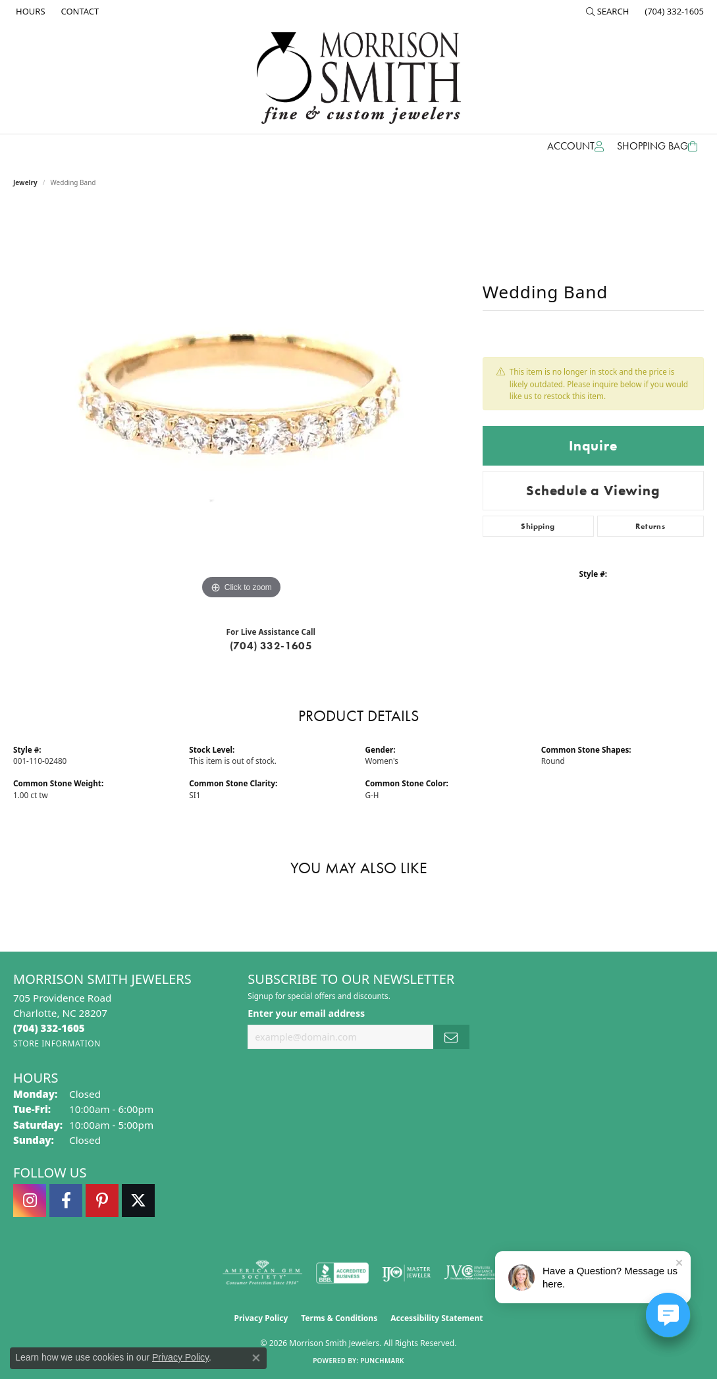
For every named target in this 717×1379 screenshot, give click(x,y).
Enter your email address (306, 1013)
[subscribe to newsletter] (451, 1037)
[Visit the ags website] (262, 1273)
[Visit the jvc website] (469, 1273)
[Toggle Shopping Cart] (657, 146)
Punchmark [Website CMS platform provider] (382, 1360)
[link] (29, 11)
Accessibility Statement (436, 1318)
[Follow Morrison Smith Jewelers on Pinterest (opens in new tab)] (102, 1200)
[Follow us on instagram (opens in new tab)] (29, 1200)
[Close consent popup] (256, 1358)
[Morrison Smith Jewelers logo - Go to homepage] (359, 78)
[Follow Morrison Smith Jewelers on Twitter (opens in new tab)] (138, 1200)
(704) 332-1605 (271, 646)
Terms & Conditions (339, 1318)
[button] (607, 11)
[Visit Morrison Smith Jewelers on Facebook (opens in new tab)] (65, 1200)
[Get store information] (57, 1043)
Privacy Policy (261, 1318)
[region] (240, 405)
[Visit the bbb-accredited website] (342, 1273)
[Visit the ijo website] (406, 1273)
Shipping (537, 526)
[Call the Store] (49, 1028)
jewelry (25, 182)
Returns (650, 526)
